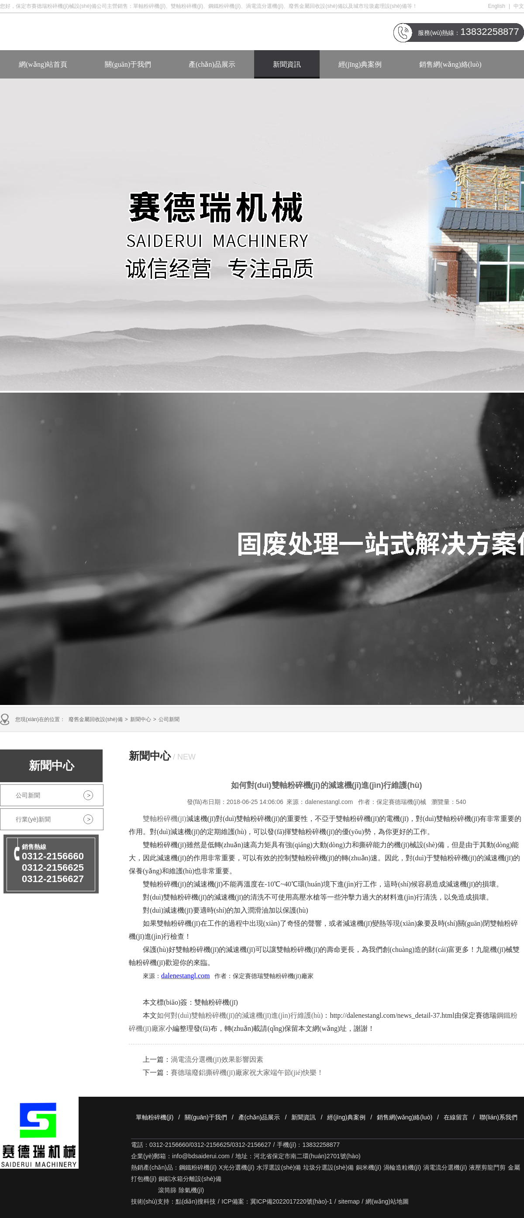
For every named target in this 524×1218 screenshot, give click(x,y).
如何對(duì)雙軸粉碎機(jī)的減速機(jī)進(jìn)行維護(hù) (240, 1015)
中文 (519, 6)
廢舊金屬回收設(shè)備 (95, 719)
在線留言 (456, 1117)
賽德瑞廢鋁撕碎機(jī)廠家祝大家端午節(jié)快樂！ (247, 1072)
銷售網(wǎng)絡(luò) (450, 64)
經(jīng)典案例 (360, 64)
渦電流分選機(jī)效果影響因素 (217, 1059)
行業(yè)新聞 (33, 819)
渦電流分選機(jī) (445, 1167)
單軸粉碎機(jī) (154, 1117)
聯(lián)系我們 (498, 1117)
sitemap (349, 1201)
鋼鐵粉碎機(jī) (198, 1167)
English (496, 6)
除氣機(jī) (191, 1190)
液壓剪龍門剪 (487, 1167)
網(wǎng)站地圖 (387, 1201)
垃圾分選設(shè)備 (328, 1167)
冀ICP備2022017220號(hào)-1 (291, 1201)
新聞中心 (140, 719)
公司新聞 (169, 719)
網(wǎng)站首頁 (43, 64)
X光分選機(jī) (237, 1167)
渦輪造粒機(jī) (402, 1167)
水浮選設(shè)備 (278, 1167)
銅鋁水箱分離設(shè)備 (190, 1178)
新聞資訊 (287, 64)
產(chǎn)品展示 (212, 64)
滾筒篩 (167, 1190)
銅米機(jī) (368, 1167)
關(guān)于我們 (128, 64)
